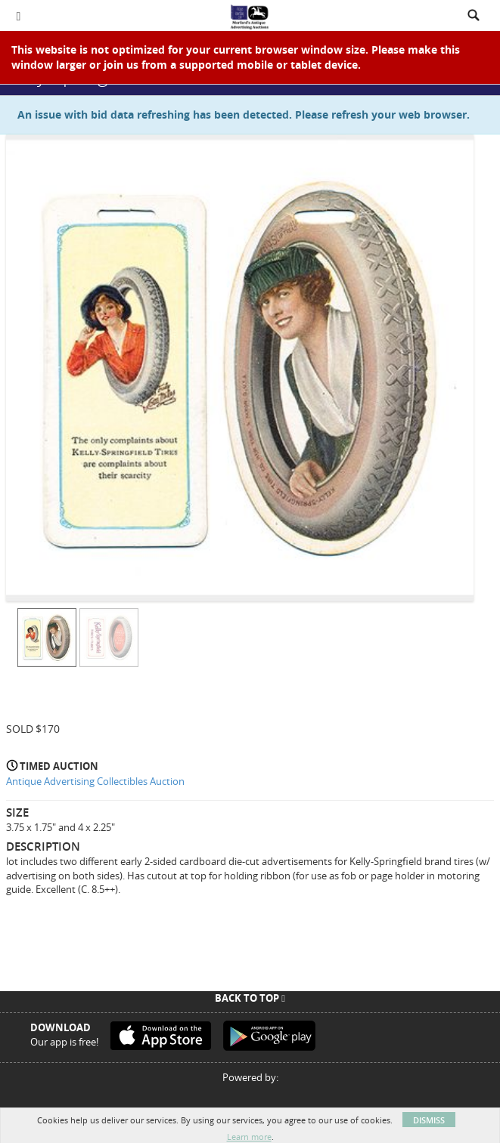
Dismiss (429, 1120)
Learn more (249, 1136)
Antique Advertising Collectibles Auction (95, 781)
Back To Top (250, 998)
